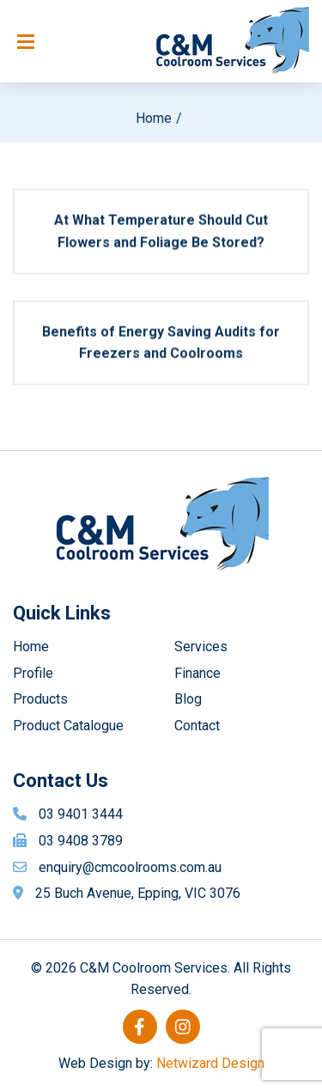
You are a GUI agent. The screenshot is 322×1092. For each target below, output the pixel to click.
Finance (197, 673)
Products (40, 699)
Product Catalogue (68, 725)
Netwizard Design (210, 1063)
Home (154, 118)
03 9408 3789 (81, 841)
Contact (197, 725)
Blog (188, 699)
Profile (33, 673)
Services (201, 646)
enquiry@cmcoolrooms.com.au (130, 867)
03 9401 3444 (81, 814)
